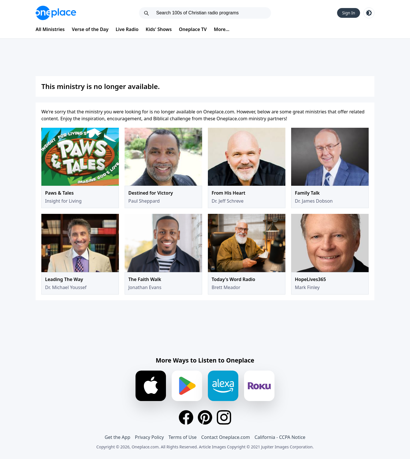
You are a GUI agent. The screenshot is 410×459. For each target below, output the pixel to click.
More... (221, 29)
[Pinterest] (205, 417)
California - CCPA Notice (279, 437)
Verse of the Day (90, 29)
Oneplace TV (193, 29)
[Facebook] (186, 417)
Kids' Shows (159, 29)
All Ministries (50, 29)
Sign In (348, 13)
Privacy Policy (149, 437)
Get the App (117, 437)
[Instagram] (224, 417)
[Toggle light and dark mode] (368, 12)
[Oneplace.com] (56, 13)
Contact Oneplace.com (225, 437)
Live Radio (127, 29)
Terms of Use (183, 437)
